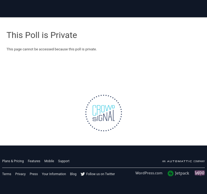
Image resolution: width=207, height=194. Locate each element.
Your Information (54, 174)
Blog (73, 174)
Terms (6, 174)
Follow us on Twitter (100, 174)
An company (183, 161)
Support (64, 161)
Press (34, 174)
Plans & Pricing (13, 161)
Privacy (20, 174)
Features (34, 161)
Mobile (49, 161)
